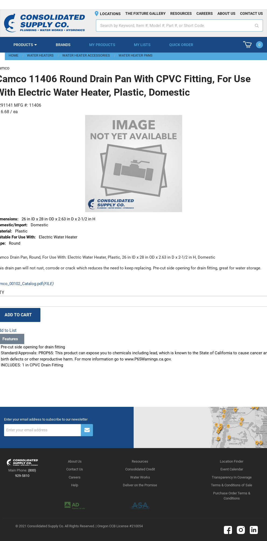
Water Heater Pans (135, 55)
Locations (110, 14)
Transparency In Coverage (232, 477)
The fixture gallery (145, 13)
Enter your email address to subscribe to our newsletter (46, 419)
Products (23, 45)
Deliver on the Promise (140, 485)
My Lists (142, 45)
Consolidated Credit (140, 469)
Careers (204, 13)
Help (74, 485)
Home (13, 55)
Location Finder (231, 461)
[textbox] (179, 25)
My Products (102, 45)
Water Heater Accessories (86, 55)
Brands (63, 45)
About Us (75, 461)
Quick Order (181, 45)
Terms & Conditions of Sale (231, 485)
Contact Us (74, 469)
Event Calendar (231, 469)
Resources (181, 13)
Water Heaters (40, 55)
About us (226, 13)
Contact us (251, 13)
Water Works (140, 477)
